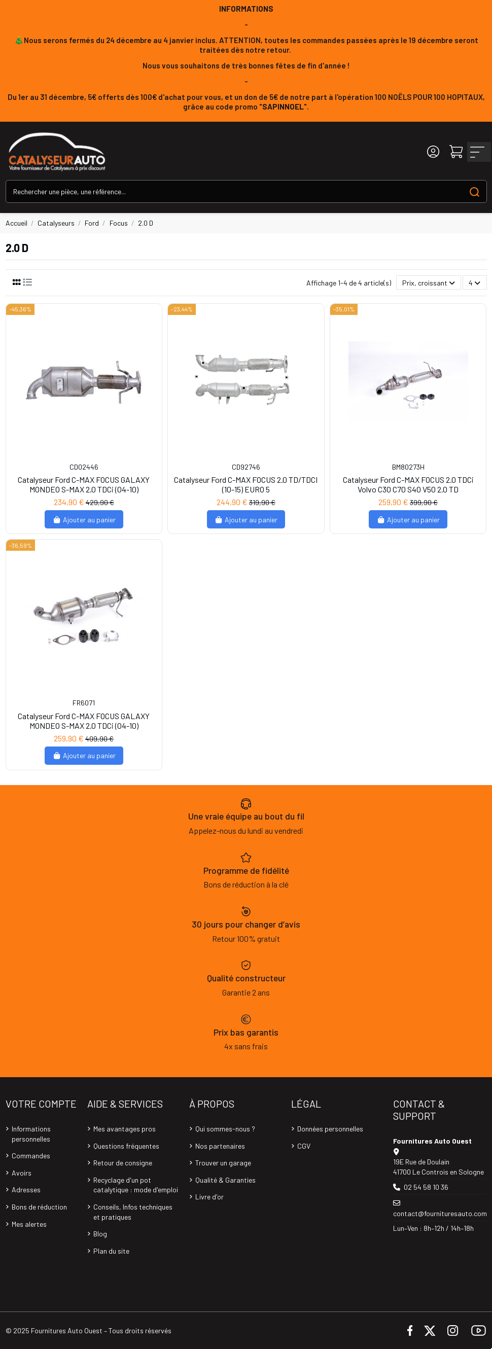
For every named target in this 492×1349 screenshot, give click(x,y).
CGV (303, 1146)
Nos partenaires (220, 1146)
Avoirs (21, 1172)
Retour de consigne (122, 1162)
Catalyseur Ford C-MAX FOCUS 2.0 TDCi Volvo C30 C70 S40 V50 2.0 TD (408, 484)
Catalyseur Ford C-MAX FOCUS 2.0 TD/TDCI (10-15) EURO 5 (246, 484)
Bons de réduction (39, 1206)
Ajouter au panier (84, 519)
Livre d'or (209, 1196)
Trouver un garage (223, 1162)
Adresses (26, 1189)
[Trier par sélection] (428, 282)
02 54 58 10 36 (426, 1187)
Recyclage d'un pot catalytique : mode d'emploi (135, 1185)
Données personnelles (330, 1128)
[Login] (433, 151)
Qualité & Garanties (225, 1180)
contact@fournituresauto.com (440, 1213)
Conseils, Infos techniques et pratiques (132, 1211)
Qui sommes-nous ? (225, 1128)
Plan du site (111, 1251)
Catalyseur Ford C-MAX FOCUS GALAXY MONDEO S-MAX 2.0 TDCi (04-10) (84, 484)
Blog (100, 1233)
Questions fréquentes (126, 1146)
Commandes (31, 1155)
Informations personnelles (31, 1133)
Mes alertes (29, 1224)
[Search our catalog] (474, 191)
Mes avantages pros (124, 1128)
